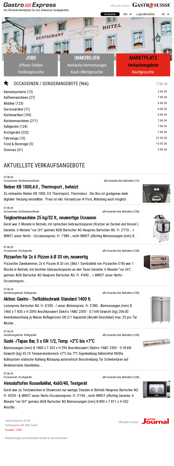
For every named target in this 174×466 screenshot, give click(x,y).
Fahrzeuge (11, 138)
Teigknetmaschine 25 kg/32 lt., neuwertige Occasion (50, 217)
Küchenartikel (13, 115)
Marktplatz (143, 58)
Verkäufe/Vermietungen (87, 65)
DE (163, 14)
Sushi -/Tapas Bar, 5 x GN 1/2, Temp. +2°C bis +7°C (49, 341)
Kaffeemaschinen (16, 97)
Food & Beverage (16, 144)
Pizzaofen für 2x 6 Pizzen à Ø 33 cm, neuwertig (46, 257)
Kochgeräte (12, 132)
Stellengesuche (31, 72)
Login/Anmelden (145, 14)
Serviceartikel (13, 109)
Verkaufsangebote (143, 65)
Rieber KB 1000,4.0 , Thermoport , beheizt (41, 187)
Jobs (31, 58)
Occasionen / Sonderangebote (41, 83)
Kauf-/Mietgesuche (87, 72)
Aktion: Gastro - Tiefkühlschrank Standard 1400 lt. (47, 299)
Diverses (10, 150)
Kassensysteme (15, 92)
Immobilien (87, 58)
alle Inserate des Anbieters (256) (120, 211)
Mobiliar (9, 103)
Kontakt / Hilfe (13, 430)
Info (125, 14)
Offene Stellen (31, 65)
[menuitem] (110, 14)
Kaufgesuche (143, 72)
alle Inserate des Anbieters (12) (121, 180)
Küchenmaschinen (16, 121)
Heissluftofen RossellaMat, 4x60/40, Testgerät (45, 383)
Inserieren (110, 14)
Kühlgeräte (11, 126)
